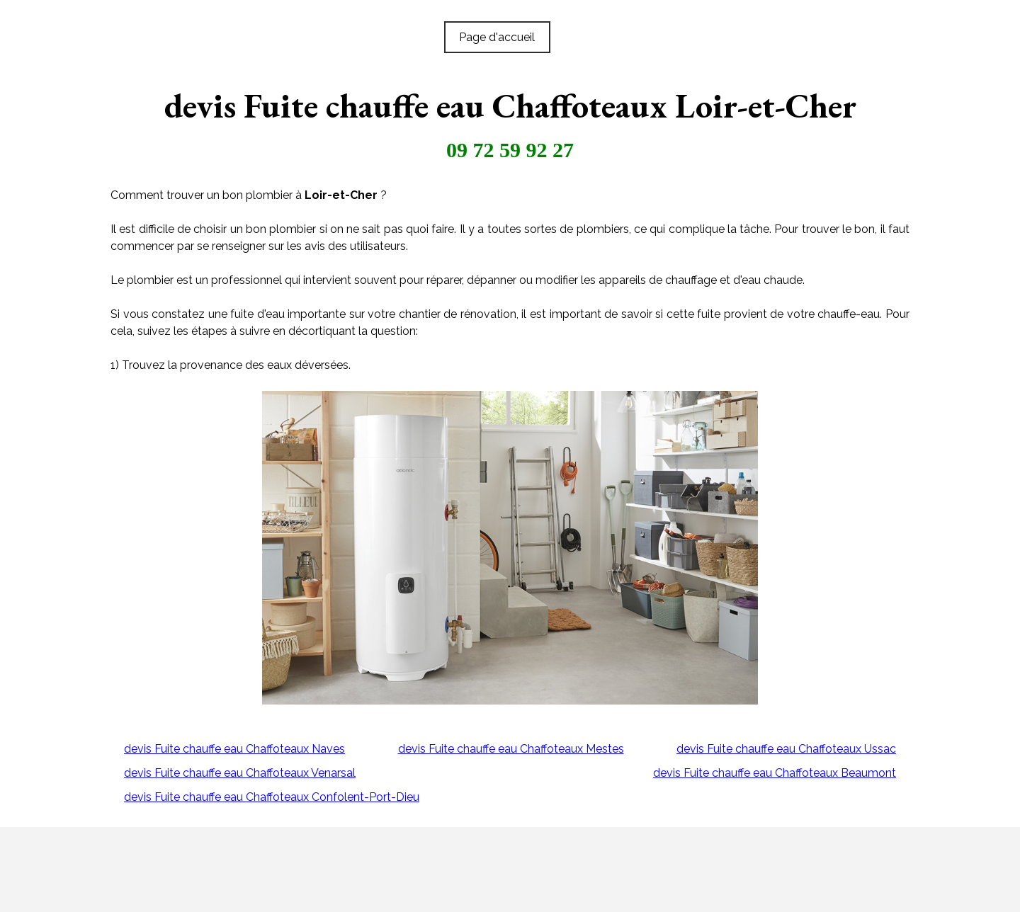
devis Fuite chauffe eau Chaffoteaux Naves (234, 749)
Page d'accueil (497, 37)
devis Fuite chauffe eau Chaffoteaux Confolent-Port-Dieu (271, 797)
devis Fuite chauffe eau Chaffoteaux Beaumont (774, 773)
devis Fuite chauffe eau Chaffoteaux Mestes (511, 749)
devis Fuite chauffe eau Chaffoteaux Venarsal (240, 773)
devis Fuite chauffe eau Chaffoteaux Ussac (786, 749)
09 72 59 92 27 (510, 149)
